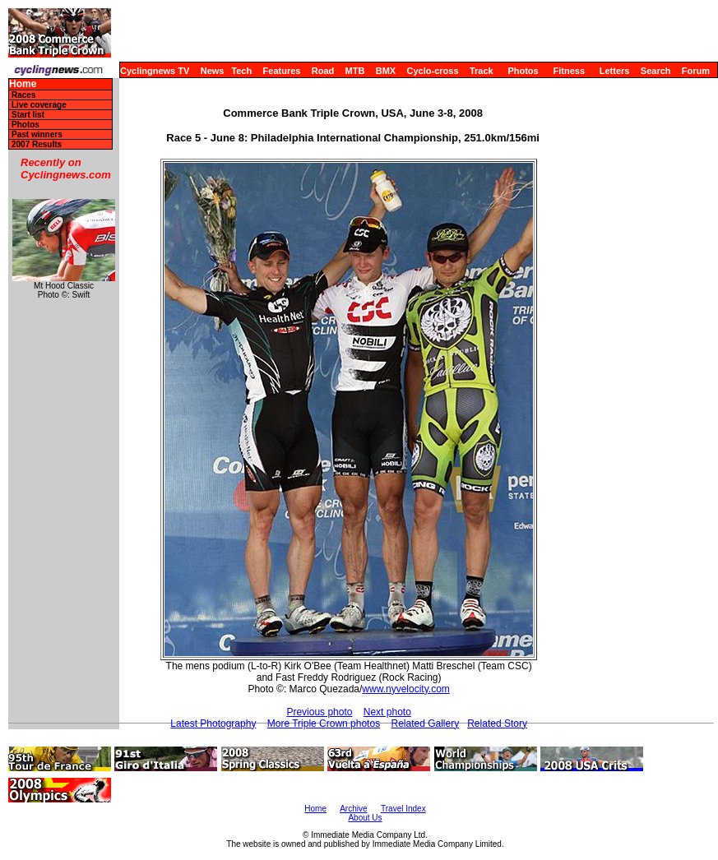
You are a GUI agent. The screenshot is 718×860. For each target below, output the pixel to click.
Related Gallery (425, 723)
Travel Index (403, 808)
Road (323, 71)
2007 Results (37, 144)
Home (22, 84)
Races (23, 94)
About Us (365, 817)
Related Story (497, 723)
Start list (28, 114)
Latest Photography (213, 723)
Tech (241, 71)
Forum (696, 71)
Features (282, 71)
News (213, 71)
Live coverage (39, 104)
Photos (522, 71)
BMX (386, 71)
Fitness (569, 71)
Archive (353, 808)
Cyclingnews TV (154, 71)
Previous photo (319, 712)
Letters (615, 71)
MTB (355, 71)
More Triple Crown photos (323, 723)
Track (481, 71)
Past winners (37, 134)
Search (656, 71)
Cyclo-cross (433, 71)
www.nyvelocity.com (405, 689)
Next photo (387, 712)
